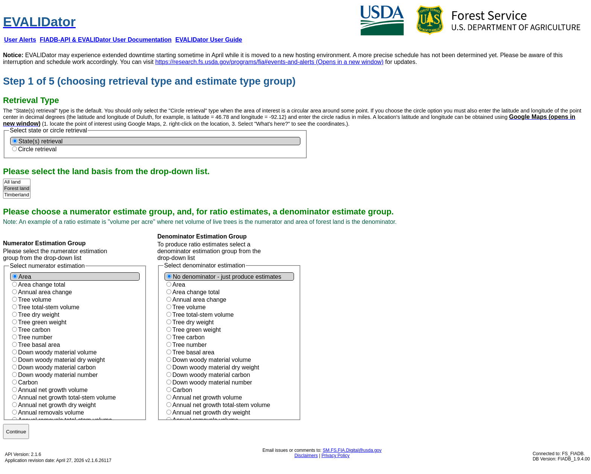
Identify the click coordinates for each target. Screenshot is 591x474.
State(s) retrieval (40, 141)
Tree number (35, 337)
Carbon (28, 382)
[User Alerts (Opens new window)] (20, 39)
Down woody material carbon (57, 367)
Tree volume (34, 299)
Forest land (16, 188)
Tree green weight (42, 322)
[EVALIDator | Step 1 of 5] (39, 17)
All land (16, 182)
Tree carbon (34, 330)
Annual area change (45, 292)
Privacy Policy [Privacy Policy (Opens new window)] (335, 455)
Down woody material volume (57, 352)
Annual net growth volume (53, 390)
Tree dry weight (38, 314)
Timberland (16, 195)
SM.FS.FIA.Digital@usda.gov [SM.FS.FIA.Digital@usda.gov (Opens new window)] (352, 450)
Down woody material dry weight (61, 360)
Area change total (41, 284)
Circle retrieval (37, 149)
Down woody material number (58, 375)
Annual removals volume (51, 412)
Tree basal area (39, 345)
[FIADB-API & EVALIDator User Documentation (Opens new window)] (106, 39)
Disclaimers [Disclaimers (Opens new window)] (306, 455)
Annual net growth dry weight (57, 405)
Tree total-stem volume (48, 307)
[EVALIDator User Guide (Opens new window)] (208, 39)
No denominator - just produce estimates (227, 276)
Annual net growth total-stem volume (67, 397)
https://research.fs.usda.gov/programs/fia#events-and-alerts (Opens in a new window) (269, 62)
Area (24, 276)
